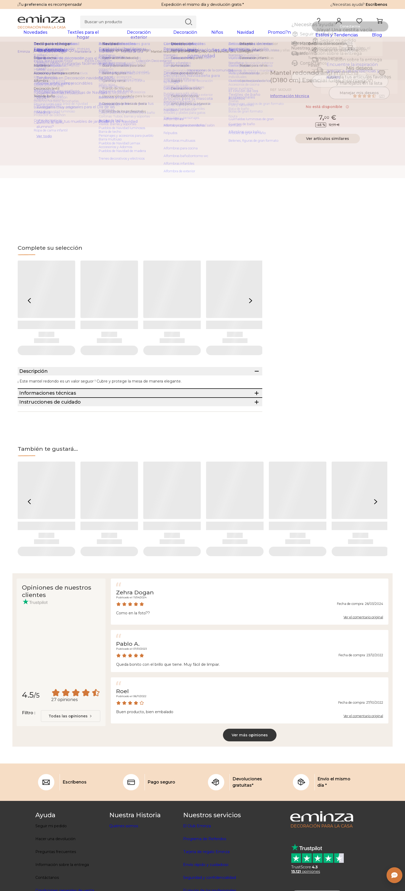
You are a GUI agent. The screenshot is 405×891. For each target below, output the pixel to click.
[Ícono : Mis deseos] (382, 76)
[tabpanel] (157, 37)
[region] (202, 55)
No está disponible (327, 110)
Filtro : (28, 745)
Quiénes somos (123, 858)
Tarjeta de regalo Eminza (206, 884)
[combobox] (71, 749)
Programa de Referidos (204, 871)
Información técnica (289, 99)
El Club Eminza (197, 858)
